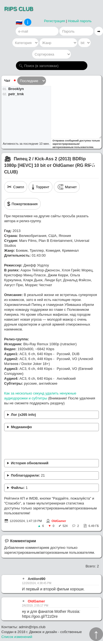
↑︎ (96, 634)
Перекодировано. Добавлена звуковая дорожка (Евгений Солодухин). (51, 463)
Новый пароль (80, 21)
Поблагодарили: (28, 475)
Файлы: (19, 488)
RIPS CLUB (18, 9)
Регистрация (54, 21)
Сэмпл (15, 186)
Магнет (67, 186)
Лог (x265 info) (23, 415)
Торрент (40, 186)
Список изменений (16, 637)
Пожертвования (22, 203)
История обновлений (30, 463)
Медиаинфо (21, 427)
